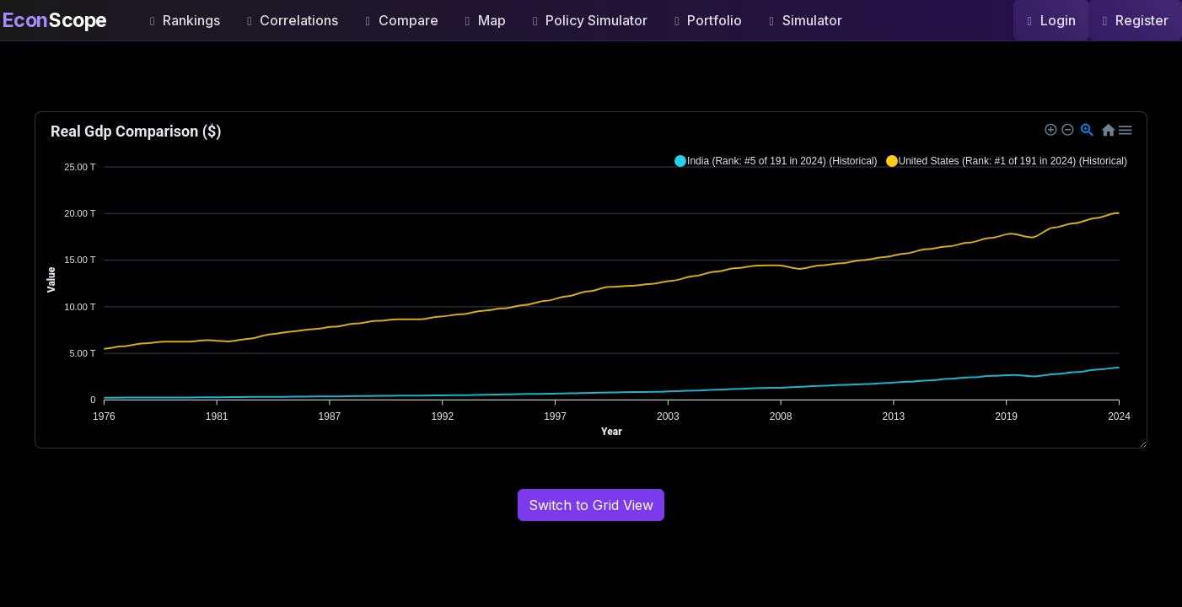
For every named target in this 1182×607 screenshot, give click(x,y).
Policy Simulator (590, 20)
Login (1051, 20)
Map (485, 20)
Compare (401, 20)
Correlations (292, 20)
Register (1136, 20)
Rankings (185, 20)
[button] (775, 161)
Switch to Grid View (591, 505)
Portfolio (708, 20)
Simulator (805, 20)
